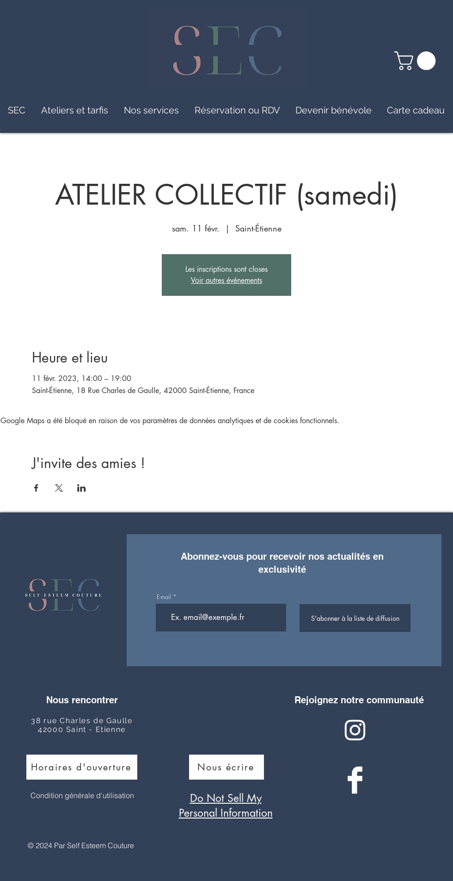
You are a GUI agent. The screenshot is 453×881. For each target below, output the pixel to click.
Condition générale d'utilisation (82, 795)
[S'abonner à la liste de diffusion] (355, 618)
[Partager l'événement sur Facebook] (36, 488)
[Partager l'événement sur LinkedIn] (81, 488)
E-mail (164, 597)
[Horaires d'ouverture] (81, 767)
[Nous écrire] (226, 767)
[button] (417, 60)
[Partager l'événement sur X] (59, 488)
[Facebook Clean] (355, 780)
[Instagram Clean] (355, 730)
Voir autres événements (226, 280)
